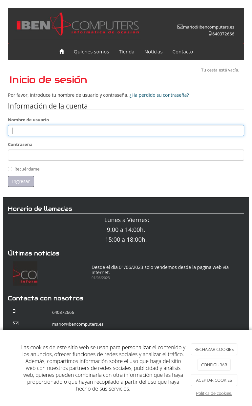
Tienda (126, 51)
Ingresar (21, 181)
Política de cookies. (214, 393)
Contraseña (20, 144)
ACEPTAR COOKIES (214, 380)
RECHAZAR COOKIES (214, 349)
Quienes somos (91, 51)
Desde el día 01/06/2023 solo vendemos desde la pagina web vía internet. (160, 269)
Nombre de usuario (28, 120)
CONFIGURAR (214, 365)
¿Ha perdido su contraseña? (159, 95)
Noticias (153, 51)
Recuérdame (27, 169)
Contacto (183, 51)
